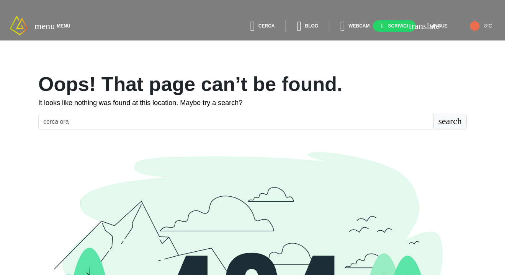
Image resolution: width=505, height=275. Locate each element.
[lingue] (433, 26)
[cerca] (261, 26)
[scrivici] (394, 26)
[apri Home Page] (18, 25)
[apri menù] (44, 26)
